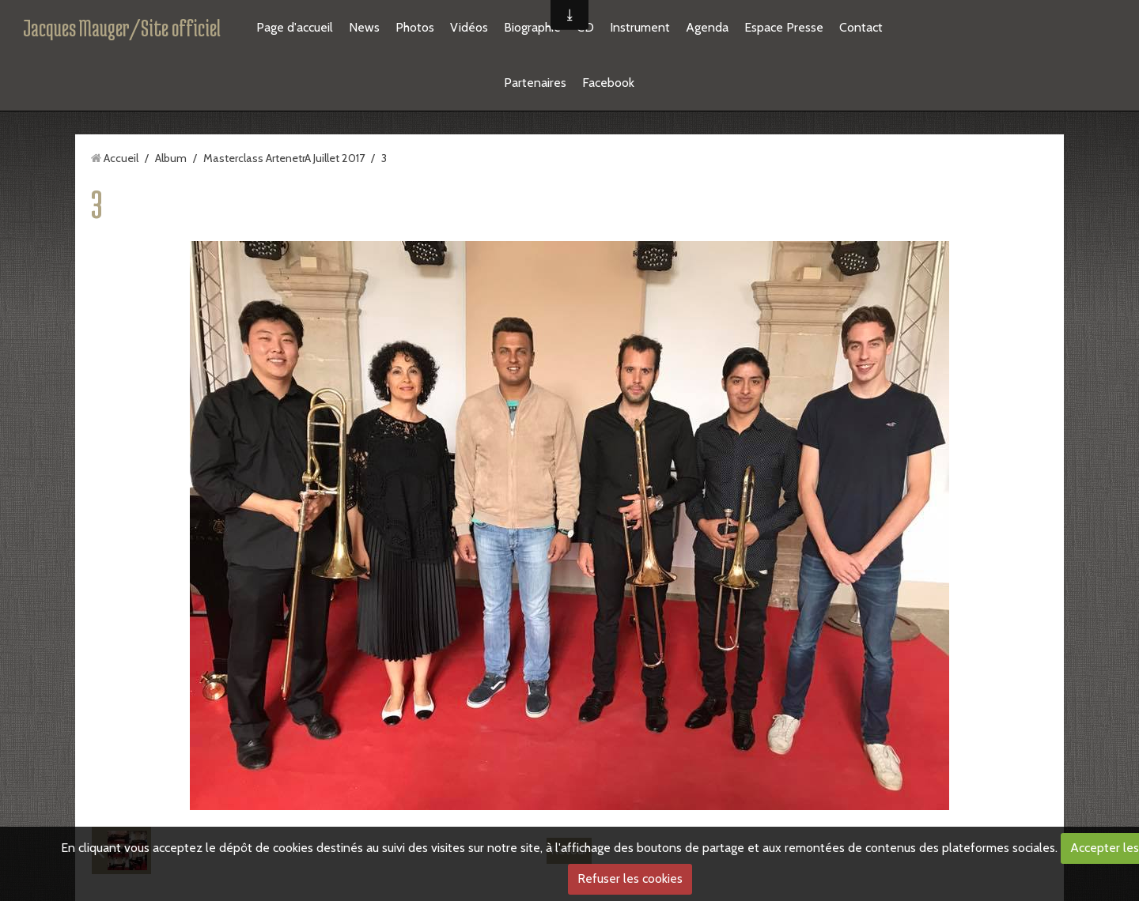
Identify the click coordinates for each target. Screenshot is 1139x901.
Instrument (640, 27)
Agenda (707, 27)
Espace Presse (783, 27)
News (364, 27)
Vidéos (469, 27)
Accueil (121, 158)
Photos (414, 27)
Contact (861, 27)
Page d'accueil (294, 27)
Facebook (608, 82)
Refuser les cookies (630, 878)
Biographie (532, 27)
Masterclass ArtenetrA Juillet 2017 (284, 158)
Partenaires (535, 82)
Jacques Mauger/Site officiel (122, 27)
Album (171, 158)
